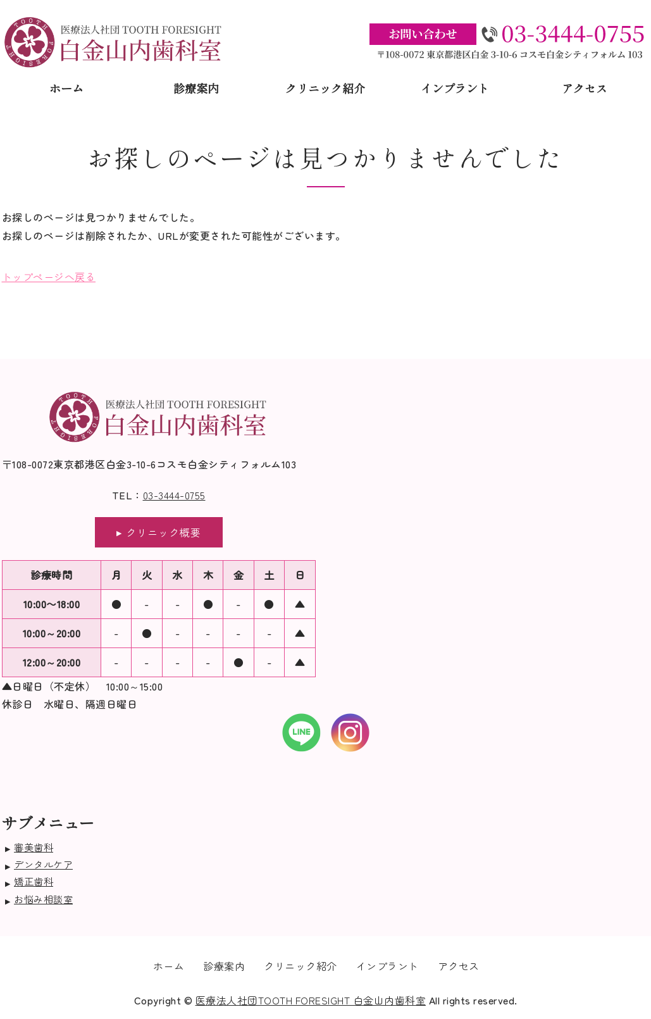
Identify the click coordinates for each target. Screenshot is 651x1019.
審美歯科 (33, 847)
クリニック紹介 (325, 88)
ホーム (66, 88)
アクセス (584, 88)
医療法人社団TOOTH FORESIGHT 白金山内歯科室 (310, 1000)
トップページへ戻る (49, 276)
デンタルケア (43, 864)
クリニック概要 (163, 532)
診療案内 (196, 88)
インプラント (455, 88)
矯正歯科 (33, 881)
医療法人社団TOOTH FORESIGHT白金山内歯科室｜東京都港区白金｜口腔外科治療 (113, 42)
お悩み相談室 (43, 899)
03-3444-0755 (174, 495)
